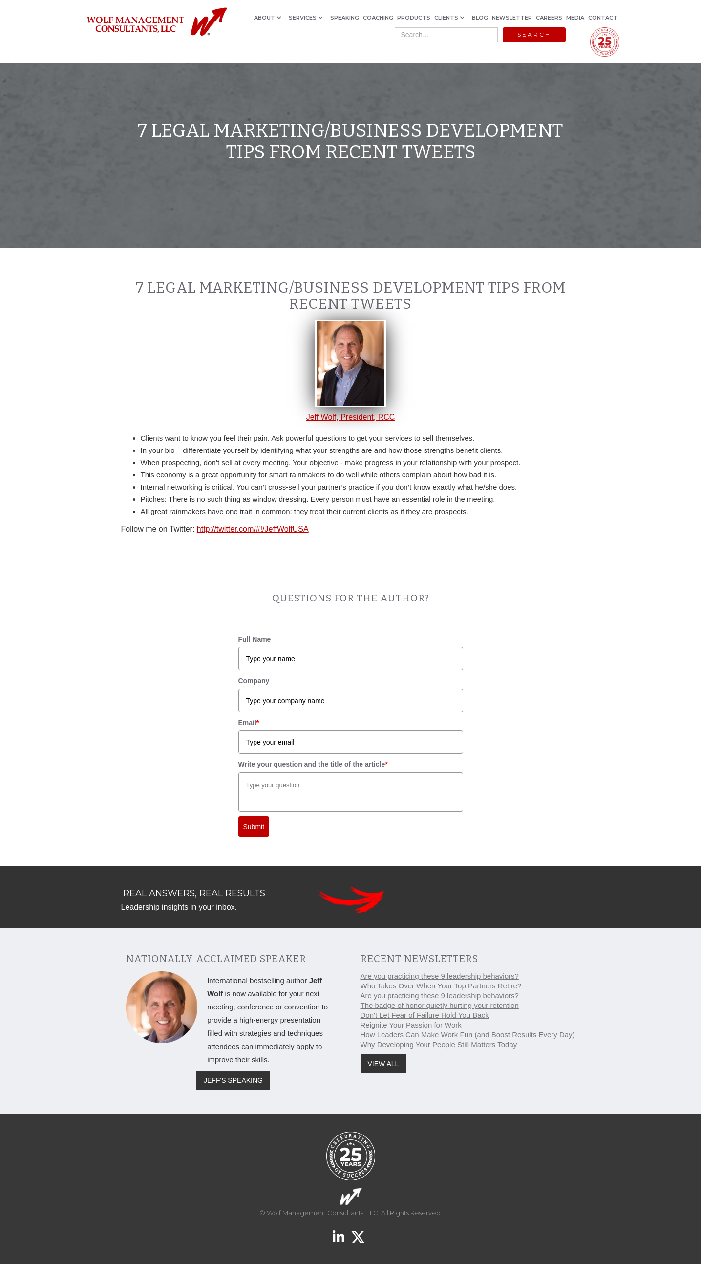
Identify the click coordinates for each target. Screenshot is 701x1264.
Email (248, 723)
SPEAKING (344, 17)
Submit (254, 827)
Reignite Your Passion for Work (411, 1025)
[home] (156, 22)
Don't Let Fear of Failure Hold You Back (425, 1015)
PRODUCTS (413, 17)
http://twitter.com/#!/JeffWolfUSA (253, 529)
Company (254, 681)
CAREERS (549, 17)
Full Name (254, 639)
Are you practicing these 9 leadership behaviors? (440, 976)
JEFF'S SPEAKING (233, 1080)
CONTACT (602, 17)
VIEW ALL (383, 1064)
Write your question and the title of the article (313, 764)
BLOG (480, 17)
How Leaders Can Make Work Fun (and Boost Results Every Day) (468, 1034)
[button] (269, 17)
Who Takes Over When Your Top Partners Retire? (441, 986)
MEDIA (575, 17)
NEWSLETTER (512, 17)
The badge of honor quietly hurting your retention (440, 1005)
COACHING (378, 17)
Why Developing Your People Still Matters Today (439, 1044)
